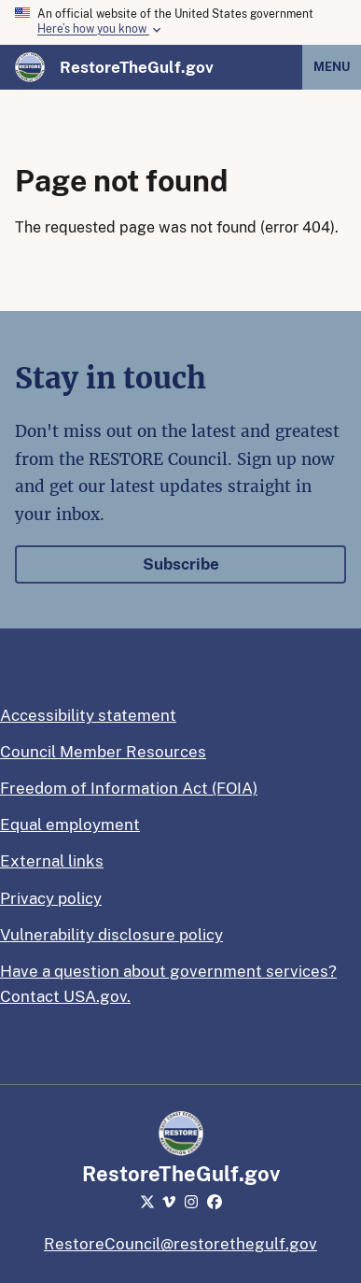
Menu (331, 67)
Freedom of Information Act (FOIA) (128, 788)
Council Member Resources (103, 751)
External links (52, 861)
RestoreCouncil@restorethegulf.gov (180, 1243)
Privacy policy (51, 898)
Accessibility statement (88, 715)
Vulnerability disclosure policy (111, 934)
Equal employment (70, 824)
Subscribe (181, 564)
